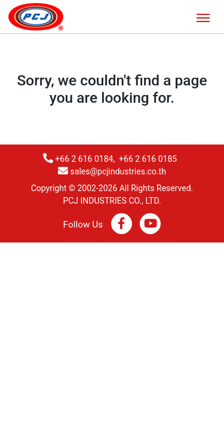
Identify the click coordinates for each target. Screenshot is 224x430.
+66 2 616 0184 (84, 159)
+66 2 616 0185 (148, 159)
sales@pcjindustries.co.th (118, 171)
